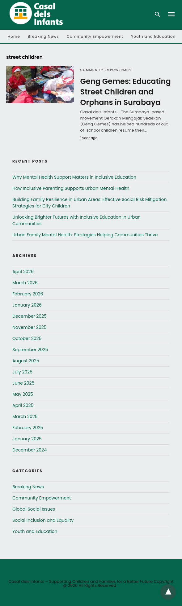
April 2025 (22, 405)
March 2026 (25, 283)
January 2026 (27, 305)
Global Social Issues (33, 509)
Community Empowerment (95, 36)
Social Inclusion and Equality (43, 520)
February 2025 (27, 428)
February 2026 (27, 294)
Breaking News (43, 36)
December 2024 (29, 450)
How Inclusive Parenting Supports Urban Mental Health (70, 188)
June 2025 (23, 383)
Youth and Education (153, 36)
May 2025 (22, 394)
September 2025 (30, 350)
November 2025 (29, 327)
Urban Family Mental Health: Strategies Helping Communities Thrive (85, 235)
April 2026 (23, 271)
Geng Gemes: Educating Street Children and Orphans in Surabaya (125, 91)
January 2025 (27, 439)
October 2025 (26, 338)
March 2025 (25, 416)
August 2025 (25, 361)
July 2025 (22, 372)
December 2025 (29, 316)
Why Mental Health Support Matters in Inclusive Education (74, 177)
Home (14, 36)
